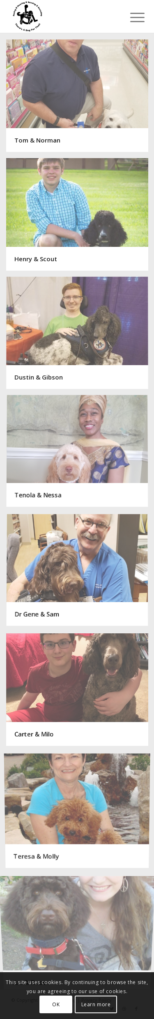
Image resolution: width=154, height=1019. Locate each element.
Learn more (96, 1004)
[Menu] (131, 17)
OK (56, 1004)
